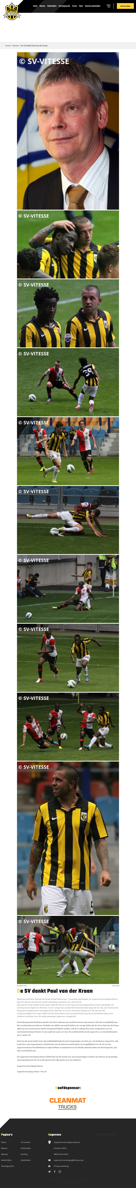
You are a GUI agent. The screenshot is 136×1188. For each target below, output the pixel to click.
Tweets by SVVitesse (105, 1134)
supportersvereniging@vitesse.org (68, 1160)
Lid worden (125, 6)
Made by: (62, 1183)
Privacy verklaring (61, 1166)
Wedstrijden (52, 6)
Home (35, 6)
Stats (81, 6)
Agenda (4, 1154)
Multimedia (25, 1148)
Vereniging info (64, 6)
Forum (74, 6)
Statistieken (26, 1160)
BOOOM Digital (71, 1183)
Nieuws (42, 6)
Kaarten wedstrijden (92, 6)
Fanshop (24, 1154)
